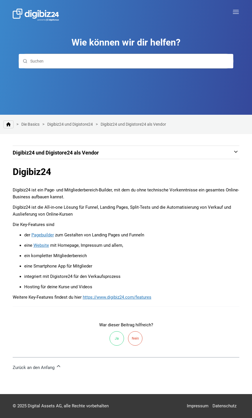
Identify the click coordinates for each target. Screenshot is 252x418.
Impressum (197, 405)
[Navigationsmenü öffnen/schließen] (235, 12)
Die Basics (30, 124)
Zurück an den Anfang (37, 366)
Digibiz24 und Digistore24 (70, 124)
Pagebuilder (42, 235)
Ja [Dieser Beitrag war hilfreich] (117, 338)
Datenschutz (224, 405)
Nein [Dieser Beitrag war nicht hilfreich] (135, 338)
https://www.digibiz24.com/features (117, 297)
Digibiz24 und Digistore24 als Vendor (133, 124)
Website (41, 245)
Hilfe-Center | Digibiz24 (8, 124)
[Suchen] (126, 61)
